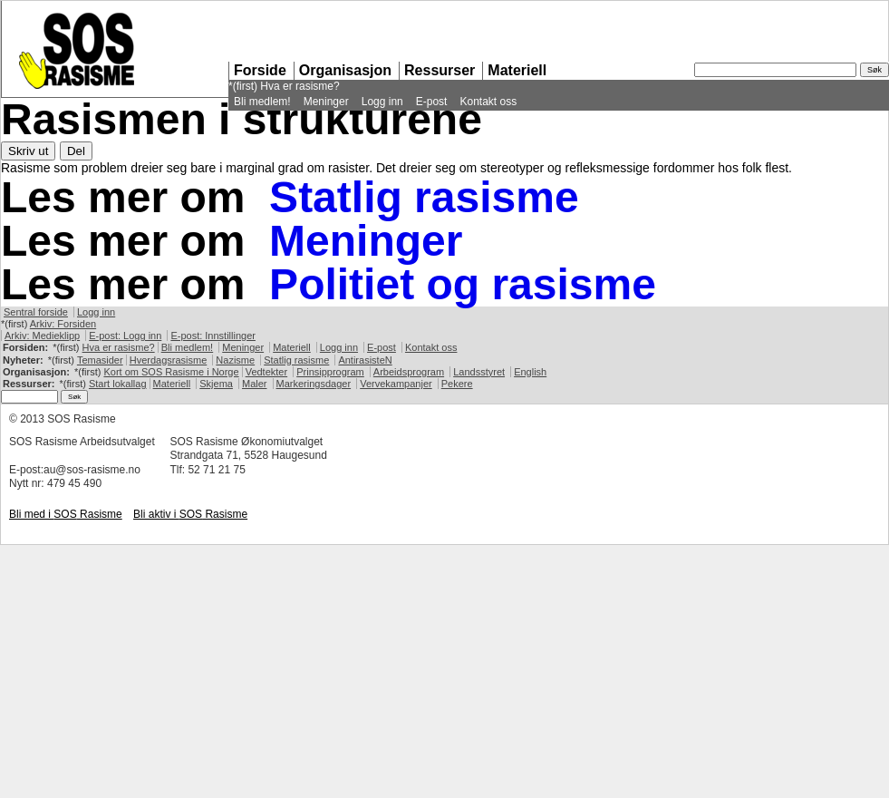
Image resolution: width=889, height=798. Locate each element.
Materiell (517, 70)
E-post (432, 101)
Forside (260, 70)
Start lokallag (118, 383)
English (530, 371)
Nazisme (235, 360)
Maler (254, 383)
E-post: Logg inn (125, 335)
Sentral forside (36, 312)
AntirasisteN (364, 360)
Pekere (457, 383)
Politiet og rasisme (462, 284)
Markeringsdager (314, 383)
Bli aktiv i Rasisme (190, 514)
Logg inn (382, 101)
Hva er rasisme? (299, 86)
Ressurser (439, 70)
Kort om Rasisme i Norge (170, 371)
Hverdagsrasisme (169, 360)
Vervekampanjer (396, 383)
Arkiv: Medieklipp (42, 335)
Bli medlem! (262, 101)
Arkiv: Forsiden (63, 323)
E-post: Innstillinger (213, 335)
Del (76, 151)
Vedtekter (266, 371)
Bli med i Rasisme (65, 514)
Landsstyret (479, 371)
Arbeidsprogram (408, 371)
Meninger (326, 101)
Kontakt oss (488, 101)
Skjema (216, 383)
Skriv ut (28, 151)
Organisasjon (345, 70)
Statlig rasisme (423, 197)
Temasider (100, 360)
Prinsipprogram (330, 371)
